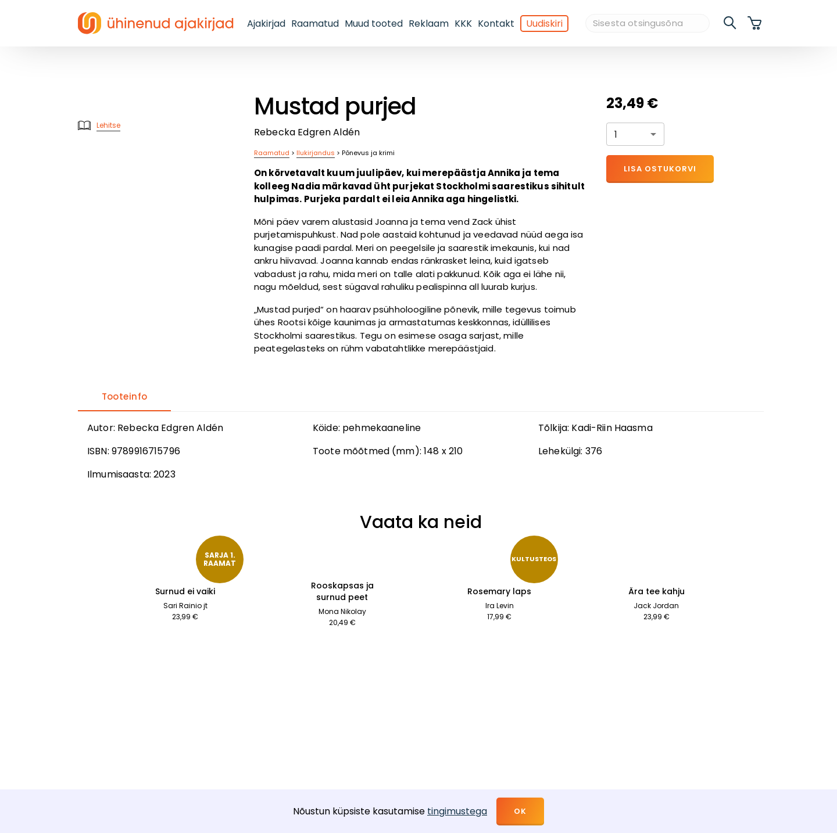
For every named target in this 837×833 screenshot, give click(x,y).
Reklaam (429, 23)
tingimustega (457, 811)
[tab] (124, 397)
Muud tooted (374, 23)
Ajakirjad (266, 23)
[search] (731, 23)
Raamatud (315, 23)
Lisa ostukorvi (660, 168)
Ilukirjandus (315, 152)
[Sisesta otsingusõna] (647, 23)
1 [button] (615, 134)
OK (520, 811)
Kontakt (496, 23)
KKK (463, 23)
